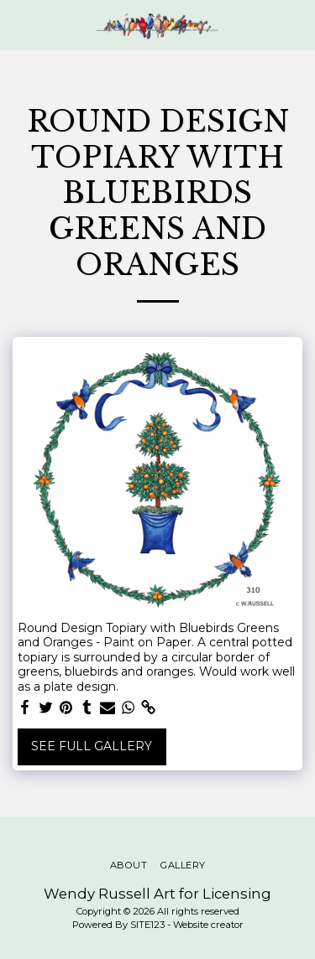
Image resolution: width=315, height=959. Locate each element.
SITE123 (147, 924)
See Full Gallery (91, 746)
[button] (18, 24)
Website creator (208, 924)
